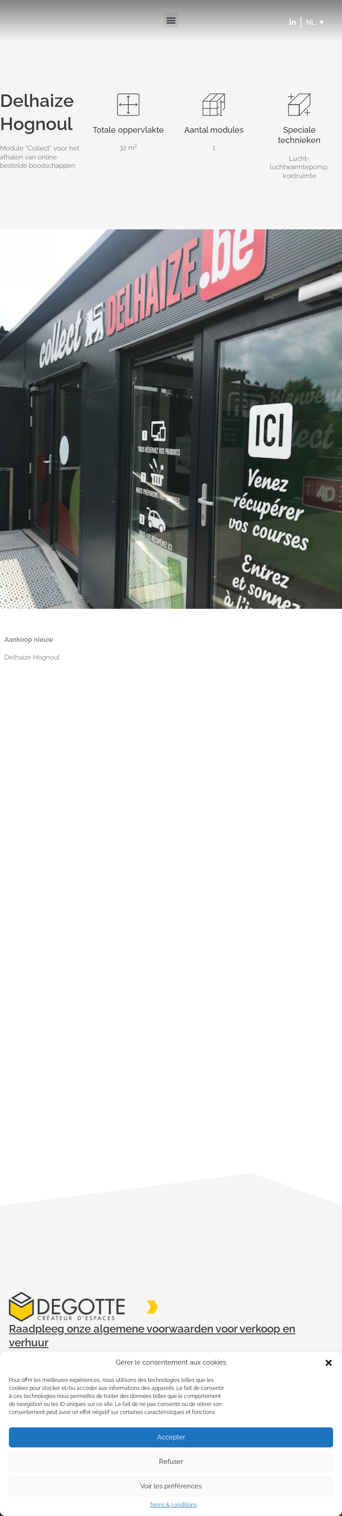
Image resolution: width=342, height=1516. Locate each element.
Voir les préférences (171, 1486)
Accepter (171, 1437)
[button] (328, 1362)
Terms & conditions (173, 1505)
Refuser (171, 1462)
